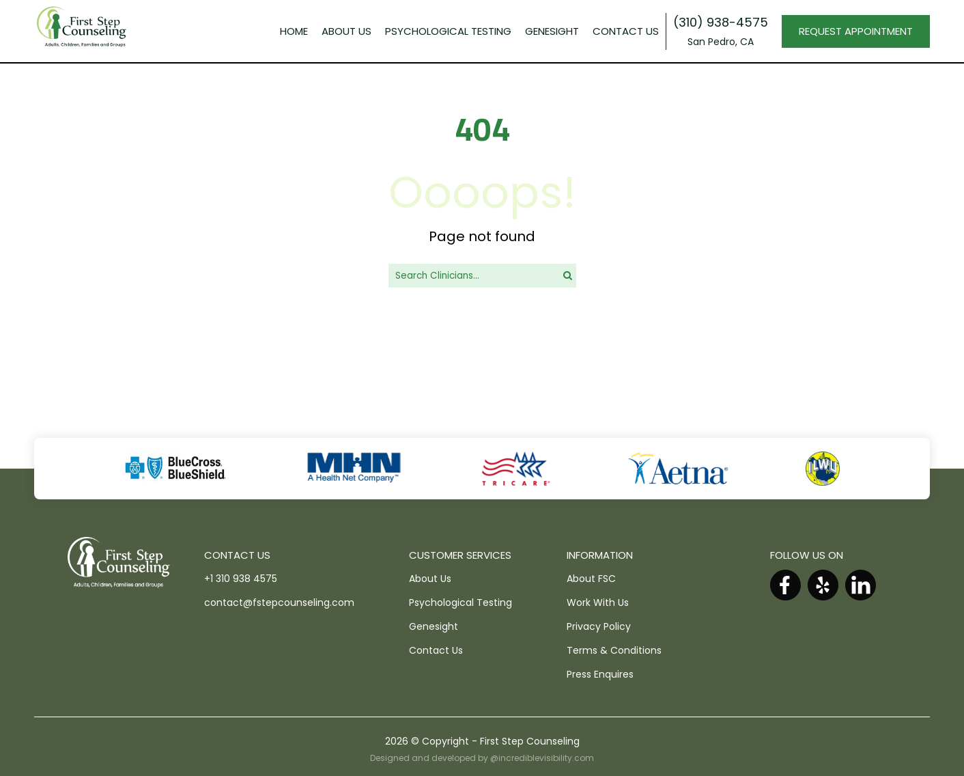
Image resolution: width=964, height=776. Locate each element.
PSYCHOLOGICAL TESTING (448, 31)
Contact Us (626, 31)
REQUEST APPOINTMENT (856, 31)
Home (294, 31)
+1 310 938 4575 (240, 578)
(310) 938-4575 (720, 22)
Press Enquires (600, 674)
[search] (567, 275)
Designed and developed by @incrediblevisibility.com (482, 758)
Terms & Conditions (614, 650)
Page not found (482, 236)
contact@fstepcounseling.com (279, 602)
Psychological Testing (460, 602)
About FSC (591, 578)
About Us (346, 31)
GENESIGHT (552, 31)
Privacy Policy (599, 626)
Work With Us (598, 602)
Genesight (433, 626)
